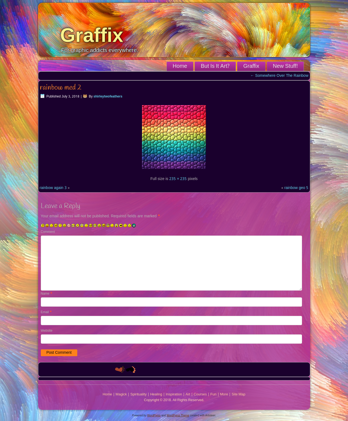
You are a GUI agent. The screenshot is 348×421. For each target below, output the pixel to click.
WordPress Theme (178, 415)
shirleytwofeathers (108, 96)
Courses (200, 394)
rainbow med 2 (60, 87)
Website (47, 331)
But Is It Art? (215, 66)
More (224, 394)
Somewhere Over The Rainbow (279, 75)
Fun (213, 394)
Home (180, 66)
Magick (121, 394)
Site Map (238, 394)
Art (188, 394)
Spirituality (138, 394)
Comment (48, 232)
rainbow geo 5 (296, 188)
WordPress (154, 415)
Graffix (91, 35)
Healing (156, 394)
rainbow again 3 (53, 188)
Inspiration (174, 394)
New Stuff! (285, 66)
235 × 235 (178, 179)
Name (46, 294)
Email (46, 312)
